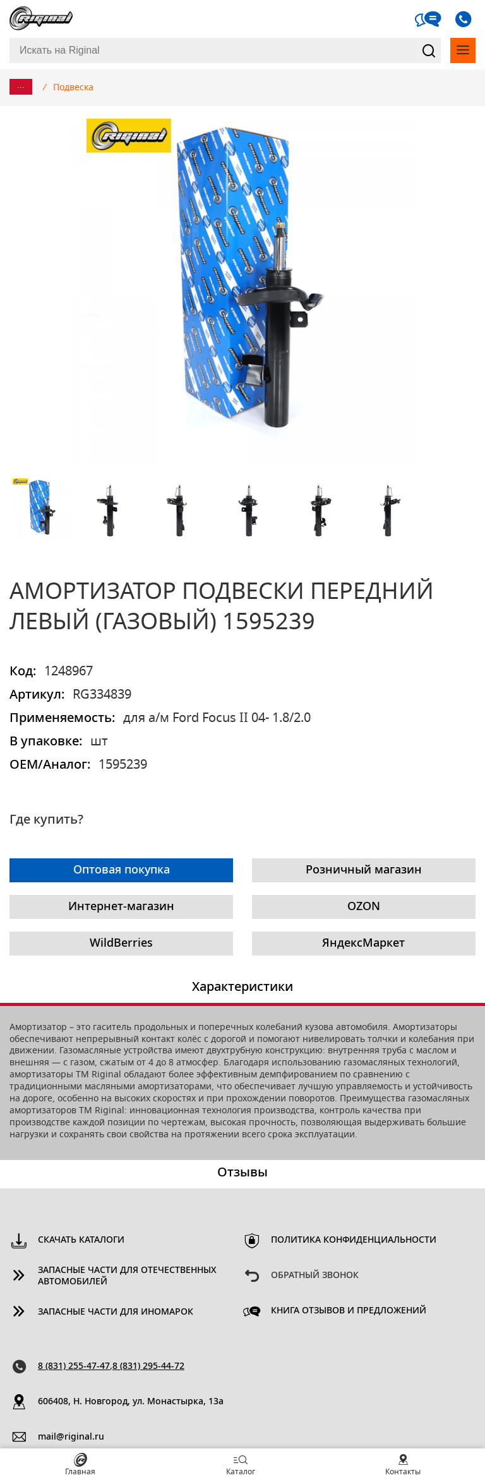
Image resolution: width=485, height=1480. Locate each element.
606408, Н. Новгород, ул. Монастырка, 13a (131, 1401)
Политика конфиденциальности (353, 1240)
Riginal (41, 19)
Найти (429, 50)
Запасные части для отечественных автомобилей (127, 1276)
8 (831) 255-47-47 (74, 1366)
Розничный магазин (364, 870)
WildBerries (121, 943)
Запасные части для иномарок (115, 1312)
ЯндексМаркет (363, 943)
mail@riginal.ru (71, 1437)
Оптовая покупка (121, 870)
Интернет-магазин (121, 907)
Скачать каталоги (81, 1240)
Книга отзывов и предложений (348, 1310)
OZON (363, 907)
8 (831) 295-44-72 (148, 1366)
